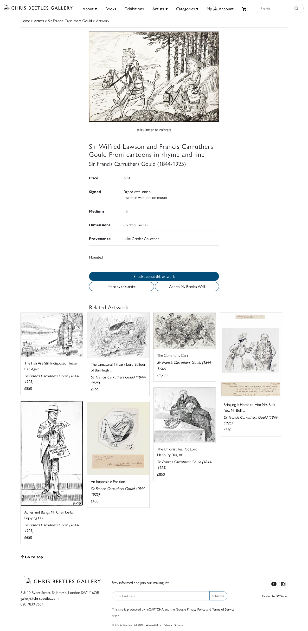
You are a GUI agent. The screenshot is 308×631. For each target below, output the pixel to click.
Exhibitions (134, 9)
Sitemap (179, 625)
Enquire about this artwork (154, 276)
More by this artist (121, 286)
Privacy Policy (196, 609)
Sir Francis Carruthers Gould (70, 20)
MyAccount (220, 9)
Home (25, 20)
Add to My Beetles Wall (187, 286)
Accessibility (153, 625)
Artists (39, 20)
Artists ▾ (160, 9)
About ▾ (90, 9)
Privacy (167, 625)
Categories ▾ (187, 9)
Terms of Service (223, 609)
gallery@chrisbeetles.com (39, 598)
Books (110, 9)
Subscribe (218, 595)
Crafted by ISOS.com (275, 596)
